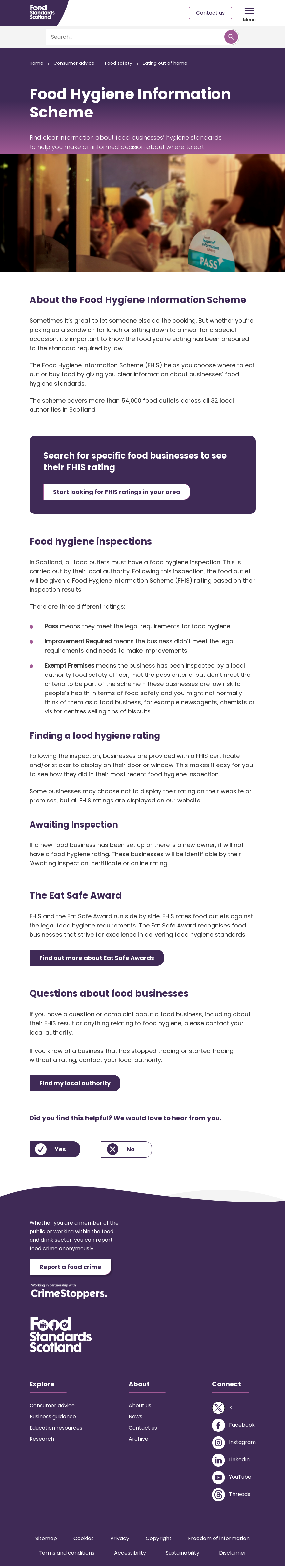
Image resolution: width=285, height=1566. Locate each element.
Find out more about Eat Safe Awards (97, 958)
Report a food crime (71, 1267)
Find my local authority (75, 1083)
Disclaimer (232, 1553)
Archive (138, 1439)
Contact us (210, 13)
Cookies (83, 1538)
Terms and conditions (66, 1553)
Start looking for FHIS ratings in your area (117, 492)
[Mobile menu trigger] (249, 13)
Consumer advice (74, 63)
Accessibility (130, 1553)
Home (36, 63)
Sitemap (46, 1538)
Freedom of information (219, 1538)
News (135, 1417)
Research (42, 1439)
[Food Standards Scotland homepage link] (42, 12)
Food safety (118, 63)
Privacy (119, 1538)
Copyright (159, 1538)
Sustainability (182, 1553)
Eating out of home (165, 63)
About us (140, 1406)
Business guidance (53, 1417)
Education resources (56, 1428)
